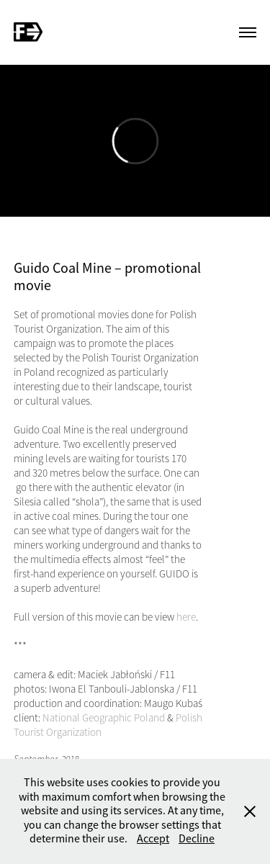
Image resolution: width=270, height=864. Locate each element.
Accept (153, 839)
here (186, 617)
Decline (197, 839)
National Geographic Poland (103, 717)
